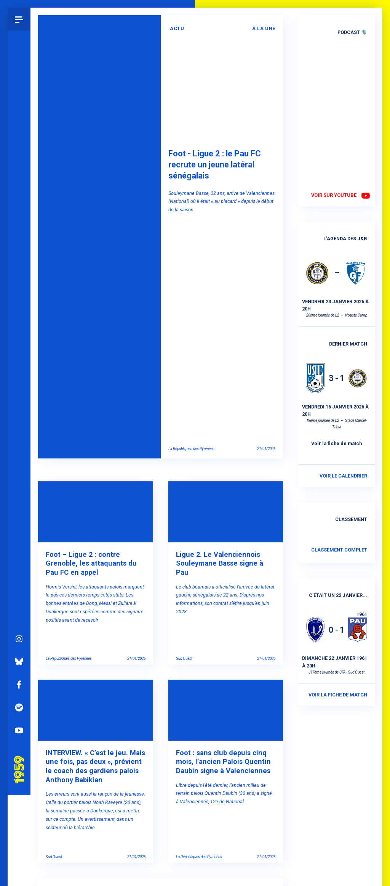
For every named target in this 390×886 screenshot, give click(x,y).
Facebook (19, 603)
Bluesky (19, 580)
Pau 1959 (21, 679)
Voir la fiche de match (336, 443)
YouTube (19, 649)
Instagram (19, 557)
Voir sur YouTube (333, 195)
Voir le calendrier (343, 476)
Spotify (19, 626)
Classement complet (339, 550)
